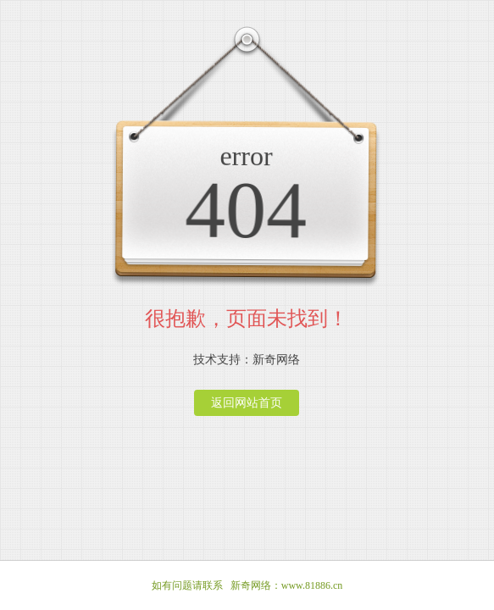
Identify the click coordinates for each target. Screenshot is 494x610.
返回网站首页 (246, 402)
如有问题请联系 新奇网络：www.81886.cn (247, 585)
